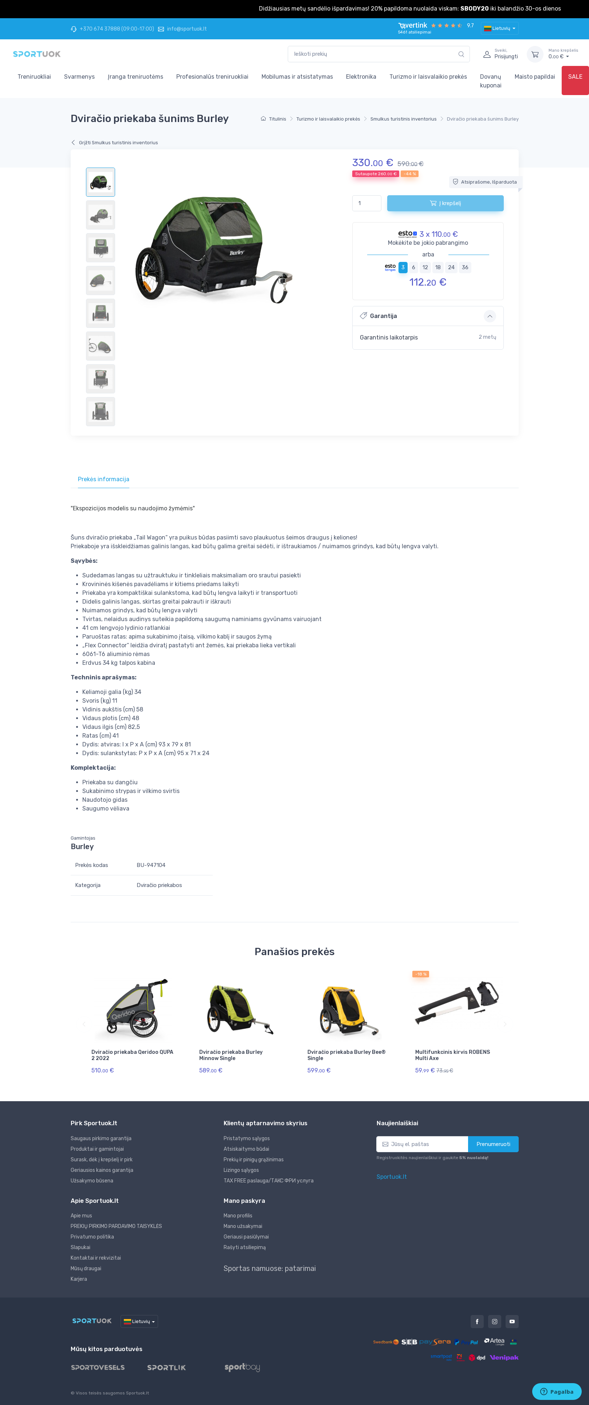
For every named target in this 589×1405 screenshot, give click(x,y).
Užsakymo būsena (92, 1181)
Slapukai (80, 1247)
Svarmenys (79, 76)
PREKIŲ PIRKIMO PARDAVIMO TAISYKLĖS (116, 1226)
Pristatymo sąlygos (247, 1138)
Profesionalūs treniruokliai (212, 76)
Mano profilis (238, 1216)
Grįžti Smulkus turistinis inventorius (114, 142)
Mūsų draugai (86, 1268)
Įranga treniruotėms (135, 76)
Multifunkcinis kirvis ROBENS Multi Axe (452, 1055)
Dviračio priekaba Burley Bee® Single (346, 1055)
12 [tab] (425, 267)
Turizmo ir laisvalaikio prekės (428, 76)
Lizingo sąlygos (241, 1170)
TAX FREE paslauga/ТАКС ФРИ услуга (269, 1181)
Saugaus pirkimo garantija (101, 1138)
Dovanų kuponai (491, 81)
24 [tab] (451, 267)
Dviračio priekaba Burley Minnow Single (231, 1055)
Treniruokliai (34, 76)
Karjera (79, 1279)
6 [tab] (413, 267)
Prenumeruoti (493, 1144)
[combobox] (379, 54)
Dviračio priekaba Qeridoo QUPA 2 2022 (132, 1055)
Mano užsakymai (243, 1226)
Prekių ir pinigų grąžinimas (254, 1160)
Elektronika (361, 76)
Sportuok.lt (392, 1176)
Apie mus (81, 1216)
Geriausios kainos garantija (102, 1170)
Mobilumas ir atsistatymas (297, 76)
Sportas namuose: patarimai (270, 1268)
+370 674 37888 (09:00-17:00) (112, 29)
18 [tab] (438, 267)
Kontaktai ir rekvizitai (96, 1258)
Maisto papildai (535, 76)
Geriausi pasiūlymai (246, 1237)
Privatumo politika (92, 1237)
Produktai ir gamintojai (97, 1149)
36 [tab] (465, 267)
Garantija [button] (378, 315)
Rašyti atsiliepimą (245, 1247)
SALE (575, 76)
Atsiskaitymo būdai (246, 1149)
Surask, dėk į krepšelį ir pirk (102, 1160)
